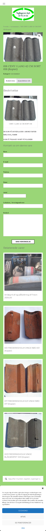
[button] (43, 488)
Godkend (23, 511)
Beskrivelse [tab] (10, 81)
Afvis (23, 517)
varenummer (14, 27)
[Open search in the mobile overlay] (23, 479)
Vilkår (23, 528)
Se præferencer (23, 523)
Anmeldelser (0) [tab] (24, 81)
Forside (6, 27)
